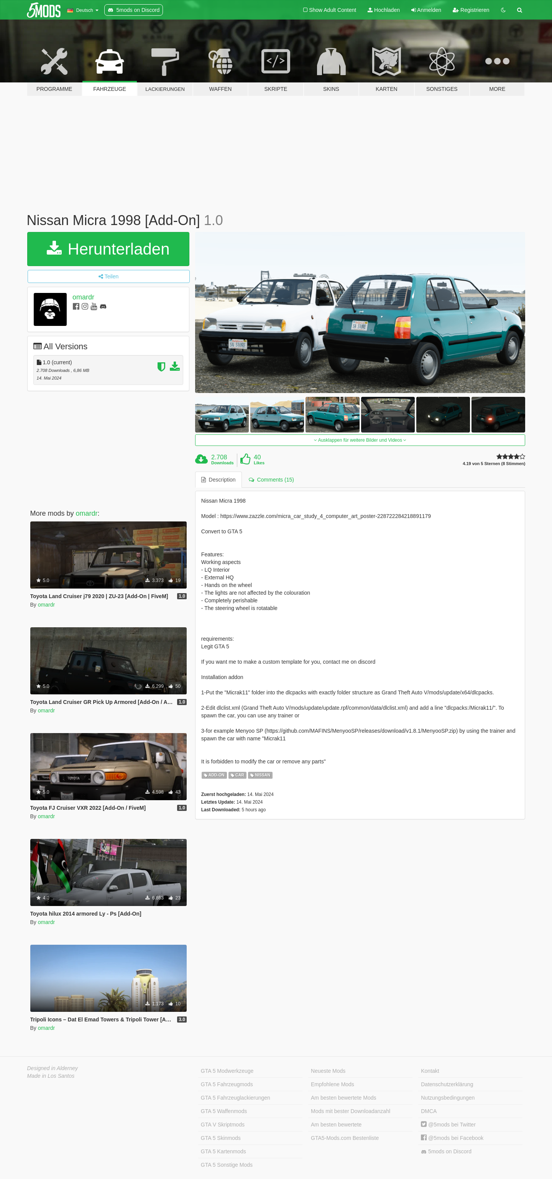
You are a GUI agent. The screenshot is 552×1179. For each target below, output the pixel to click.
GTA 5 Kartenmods (223, 1151)
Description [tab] (218, 480)
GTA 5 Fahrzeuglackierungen (235, 1098)
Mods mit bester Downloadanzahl (350, 1111)
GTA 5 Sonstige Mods (227, 1165)
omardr (83, 297)
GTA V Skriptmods (223, 1124)
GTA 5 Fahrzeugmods (227, 1084)
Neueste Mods (328, 1071)
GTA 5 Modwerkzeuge (227, 1071)
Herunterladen (108, 249)
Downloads (222, 462)
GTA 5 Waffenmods (224, 1111)
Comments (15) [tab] (271, 480)
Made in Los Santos (51, 1076)
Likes (259, 462)
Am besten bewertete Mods (343, 1098)
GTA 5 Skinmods (221, 1138)
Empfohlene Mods (332, 1084)
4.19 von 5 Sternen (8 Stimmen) (494, 464)
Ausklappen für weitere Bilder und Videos (360, 440)
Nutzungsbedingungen (448, 1098)
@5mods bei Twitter (448, 1124)
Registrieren (471, 10)
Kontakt (430, 1071)
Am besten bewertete (336, 1124)
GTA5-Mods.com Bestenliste (345, 1138)
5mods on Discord (446, 1151)
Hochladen (384, 10)
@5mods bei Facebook (452, 1138)
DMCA (429, 1111)
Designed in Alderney (52, 1068)
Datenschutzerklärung (447, 1084)
